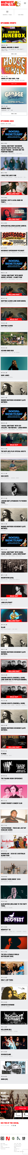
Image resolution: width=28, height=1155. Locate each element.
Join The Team (17, 1143)
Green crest (13, 1138)
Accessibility (17, 1146)
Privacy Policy (17, 1144)
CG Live (23, 1138)
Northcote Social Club (11, 4)
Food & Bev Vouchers (19, 1151)
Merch (15, 1150)
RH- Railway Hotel (18, 1138)
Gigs (2, 1146)
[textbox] (8, 123)
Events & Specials (5, 1147)
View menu (20, 14)
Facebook (18, 1115)
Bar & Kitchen (4, 1144)
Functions (3, 1148)
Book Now (3, 1143)
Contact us (16, 1148)
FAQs (15, 1147)
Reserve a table (7, 14)
